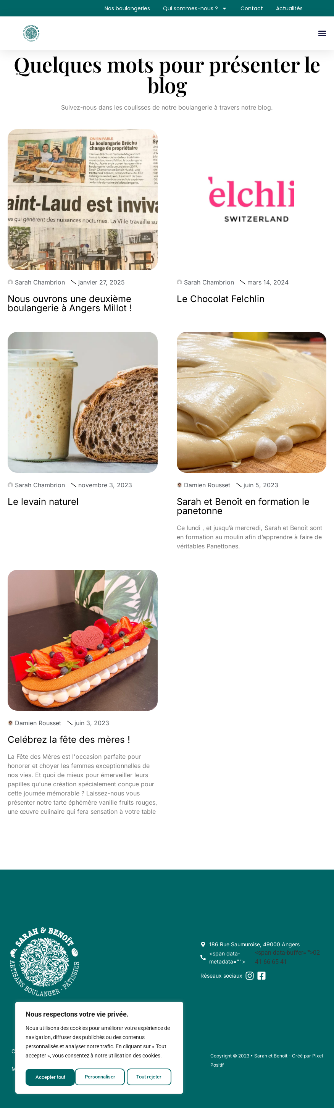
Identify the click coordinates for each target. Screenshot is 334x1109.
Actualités (288, 9)
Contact (248, 9)
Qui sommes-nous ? (190, 8)
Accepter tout (148, 1077)
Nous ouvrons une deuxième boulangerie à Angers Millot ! (70, 304)
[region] (99, 1049)
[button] (322, 34)
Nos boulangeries (119, 9)
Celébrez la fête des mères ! (69, 740)
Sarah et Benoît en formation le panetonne (243, 507)
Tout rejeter (100, 1077)
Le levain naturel (43, 502)
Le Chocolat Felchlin (221, 299)
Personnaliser (50, 1077)
